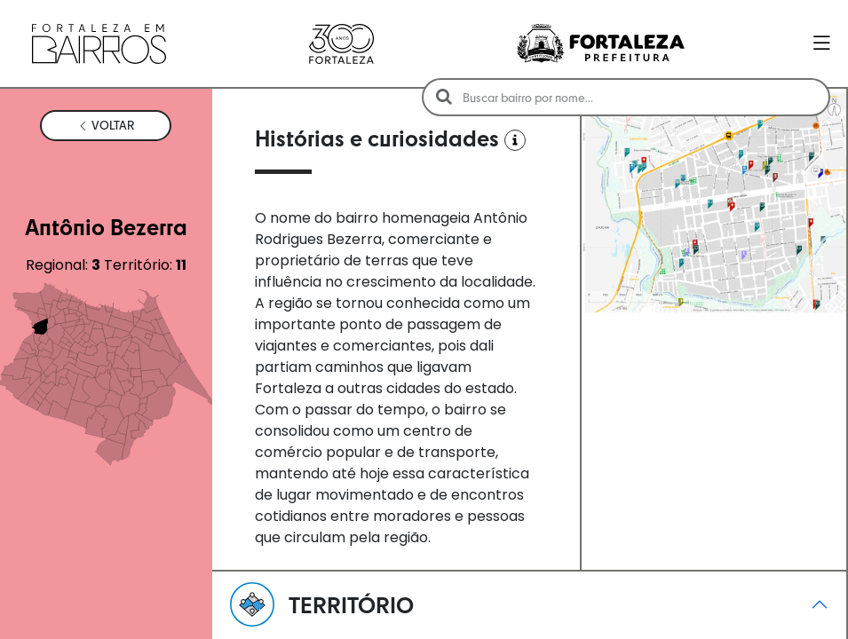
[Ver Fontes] (515, 140)
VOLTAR (105, 125)
